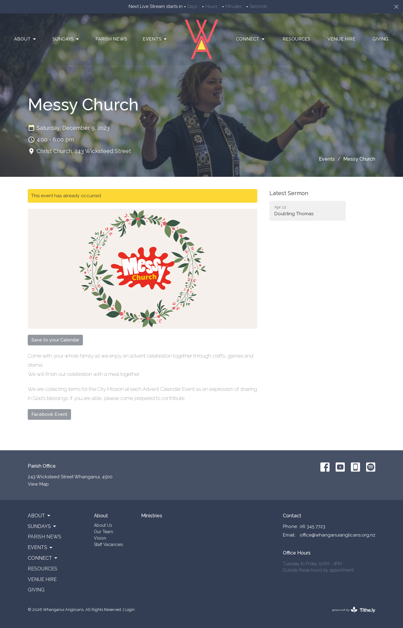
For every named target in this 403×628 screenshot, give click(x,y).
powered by (353, 610)
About (25, 39)
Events (155, 39)
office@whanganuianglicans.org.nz (337, 535)
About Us (103, 525)
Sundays (66, 39)
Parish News (111, 39)
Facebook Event (49, 414)
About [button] (39, 516)
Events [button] (40, 547)
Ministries (151, 516)
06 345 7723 (312, 526)
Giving (380, 39)
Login (130, 609)
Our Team (103, 531)
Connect (251, 39)
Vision (100, 538)
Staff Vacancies (108, 544)
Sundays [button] (42, 526)
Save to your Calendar (55, 340)
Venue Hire (341, 39)
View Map (38, 484)
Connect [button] (43, 558)
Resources (296, 39)
